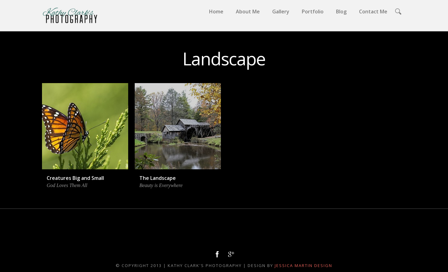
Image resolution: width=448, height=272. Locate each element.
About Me (248, 11)
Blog (341, 11)
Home (216, 11)
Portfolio (313, 11)
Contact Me (373, 11)
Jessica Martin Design (303, 265)
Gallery (280, 11)
